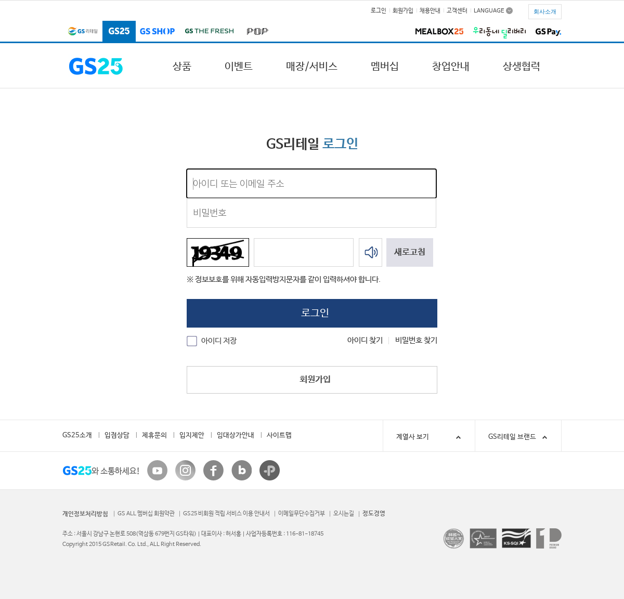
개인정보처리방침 (85, 514)
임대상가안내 (235, 435)
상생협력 (521, 67)
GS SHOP (157, 32)
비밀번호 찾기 (416, 340)
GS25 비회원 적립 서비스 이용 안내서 (226, 514)
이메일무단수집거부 (301, 514)
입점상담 (117, 435)
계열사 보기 (430, 437)
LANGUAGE (489, 10)
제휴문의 (154, 435)
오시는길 (343, 514)
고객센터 (457, 11)
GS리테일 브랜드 (512, 437)
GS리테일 (82, 32)
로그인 (378, 11)
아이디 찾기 (365, 340)
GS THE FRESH (209, 32)
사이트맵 (279, 435)
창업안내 (451, 67)
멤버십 (385, 67)
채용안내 (430, 11)
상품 (182, 67)
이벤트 (239, 67)
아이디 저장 (219, 340)
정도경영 (373, 513)
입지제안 (191, 435)
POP (255, 32)
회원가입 (403, 11)
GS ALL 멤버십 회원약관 (146, 514)
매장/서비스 (311, 67)
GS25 (119, 32)
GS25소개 (77, 435)
